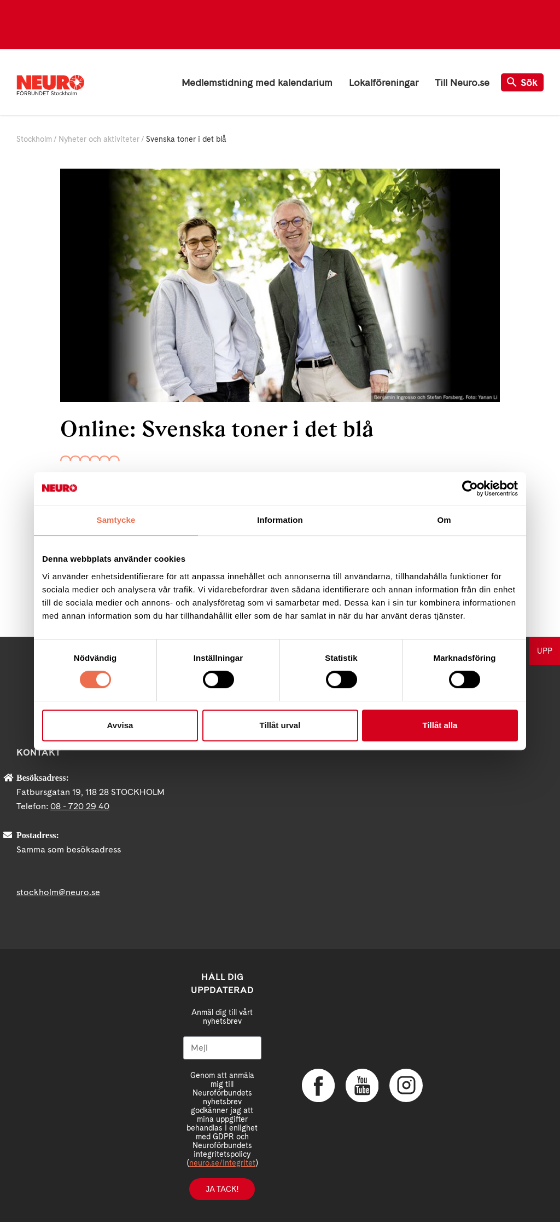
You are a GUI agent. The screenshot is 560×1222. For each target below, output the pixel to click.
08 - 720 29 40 (79, 806)
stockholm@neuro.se (58, 892)
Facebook (318, 1085)
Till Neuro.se (462, 82)
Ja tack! (222, 1189)
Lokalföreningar (383, 82)
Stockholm (34, 139)
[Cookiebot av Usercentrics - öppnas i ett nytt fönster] (470, 488)
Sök (522, 82)
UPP (544, 651)
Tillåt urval (280, 725)
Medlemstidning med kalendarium (257, 82)
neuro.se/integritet (222, 1162)
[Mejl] (222, 1047)
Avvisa (120, 725)
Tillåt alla (440, 725)
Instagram (405, 1085)
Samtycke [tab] (116, 519)
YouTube (362, 1085)
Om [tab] (444, 519)
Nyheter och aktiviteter (99, 139)
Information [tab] (280, 519)
